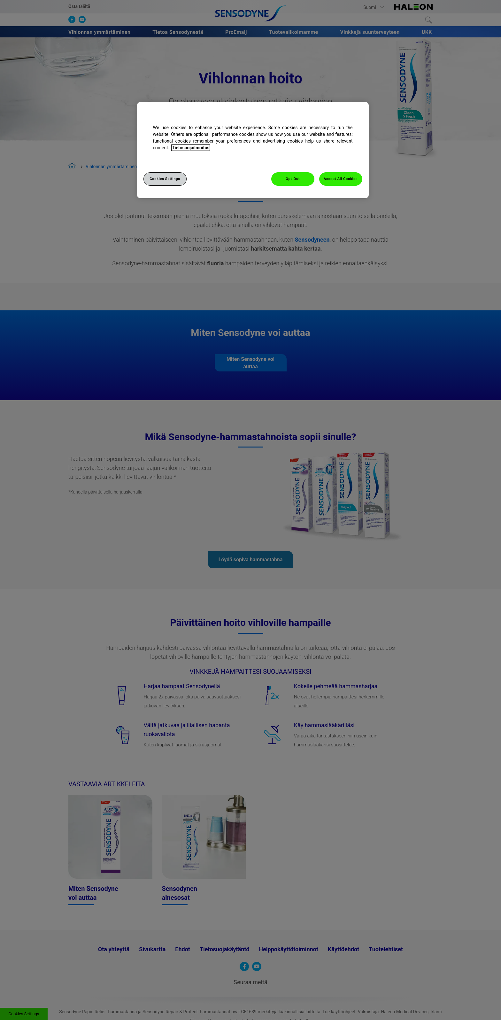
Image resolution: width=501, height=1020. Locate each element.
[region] (253, 150)
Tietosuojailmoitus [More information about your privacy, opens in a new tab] (190, 147)
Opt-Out (293, 178)
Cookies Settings (165, 178)
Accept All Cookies (341, 178)
